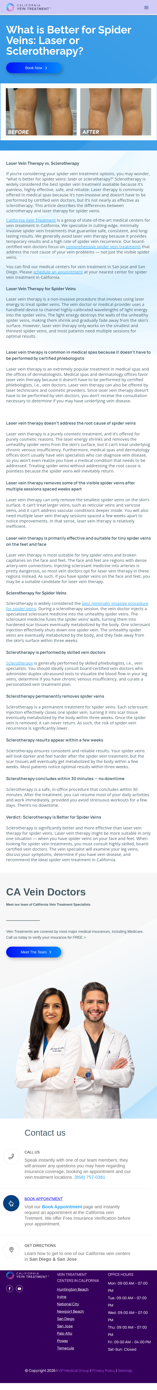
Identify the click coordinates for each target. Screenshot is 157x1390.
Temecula (65, 1354)
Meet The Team (34, 957)
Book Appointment (62, 1213)
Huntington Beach (73, 1296)
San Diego (65, 1325)
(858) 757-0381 (90, 1184)
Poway (62, 1347)
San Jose (65, 1332)
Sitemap (125, 1377)
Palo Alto (64, 1340)
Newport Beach (70, 1318)
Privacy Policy (104, 1377)
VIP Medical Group (74, 1377)
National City (68, 1310)
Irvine (61, 1303)
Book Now (33, 69)
